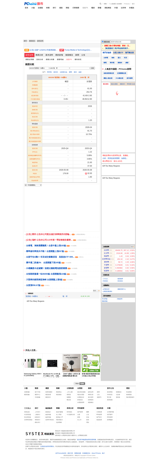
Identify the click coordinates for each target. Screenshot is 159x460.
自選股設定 (80, 397)
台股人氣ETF (118, 53)
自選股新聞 (80, 402)
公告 (83, 55)
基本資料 (49, 55)
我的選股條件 (130, 397)
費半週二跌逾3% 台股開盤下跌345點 (48, 262)
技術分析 (39, 59)
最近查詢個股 (81, 392)
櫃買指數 (27, 394)
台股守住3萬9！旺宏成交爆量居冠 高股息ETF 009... (55, 257)
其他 (87, 417)
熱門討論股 (107, 53)
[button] (100, 364)
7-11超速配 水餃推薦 (115, 4)
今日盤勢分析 (71, 414)
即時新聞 (80, 408)
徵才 (103, 453)
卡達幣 (106, 265)
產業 (78, 417)
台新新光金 (63, 72)
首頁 (26, 7)
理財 (87, 422)
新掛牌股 (110, 392)
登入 (133, 4)
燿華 (70, 72)
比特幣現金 (106, 259)
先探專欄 (59, 422)
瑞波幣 (106, 256)
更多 (94, 290)
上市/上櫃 (69, 392)
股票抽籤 (110, 400)
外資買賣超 (27, 414)
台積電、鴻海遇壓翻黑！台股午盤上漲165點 (51, 245)
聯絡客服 (104, 301)
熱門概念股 (129, 53)
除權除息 (118, 392)
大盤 (33, 7)
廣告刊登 (70, 453)
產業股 (69, 394)
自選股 (40, 7)
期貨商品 (59, 392)
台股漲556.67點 (38, 285)
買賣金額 (27, 412)
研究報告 (69, 412)
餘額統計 (48, 412)
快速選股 (129, 392)
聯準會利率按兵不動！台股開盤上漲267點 (50, 251)
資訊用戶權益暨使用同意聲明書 (86, 439)
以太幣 (106, 253)
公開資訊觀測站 (107, 291)
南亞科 (55, 72)
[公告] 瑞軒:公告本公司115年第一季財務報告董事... (56, 240)
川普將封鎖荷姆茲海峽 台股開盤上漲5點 (49, 279)
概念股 (69, 400)
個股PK (85, 7)
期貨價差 (59, 394)
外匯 (116, 7)
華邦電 (49, 72)
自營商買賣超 (28, 420)
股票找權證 (48, 392)
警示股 (109, 397)
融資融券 (120, 278)
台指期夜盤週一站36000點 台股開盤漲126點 (51, 274)
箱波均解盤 (59, 412)
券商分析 (70, 408)
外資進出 (105, 281)
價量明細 (60, 59)
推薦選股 (129, 394)
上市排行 (37, 412)
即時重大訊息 (131, 84)
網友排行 (37, 422)
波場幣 (106, 268)
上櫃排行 (37, 414)
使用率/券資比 (49, 420)
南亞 (75, 72)
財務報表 (90, 400)
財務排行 (37, 417)
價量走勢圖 (29, 59)
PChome (127, 4)
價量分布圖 (50, 59)
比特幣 (123, 7)
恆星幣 (106, 271)
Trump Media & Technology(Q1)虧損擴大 (79, 50)
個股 (89, 388)
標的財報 (59, 55)
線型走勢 (29, 55)
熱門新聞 (80, 412)
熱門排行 (99, 417)
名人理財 (59, 414)
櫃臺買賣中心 (122, 289)
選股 (61, 7)
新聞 (105, 4)
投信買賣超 (27, 417)
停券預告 (110, 394)
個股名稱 (107, 42)
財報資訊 (80, 400)
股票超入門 (59, 417)
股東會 (118, 397)
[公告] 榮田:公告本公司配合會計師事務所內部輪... (55, 234)
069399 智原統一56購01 (57, 77)
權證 (93, 7)
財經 (87, 420)
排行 (54, 7)
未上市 (79, 420)
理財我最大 (59, 420)
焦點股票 (99, 420)
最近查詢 (105, 84)
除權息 (131, 7)
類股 (67, 7)
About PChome (96, 453)
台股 (78, 414)
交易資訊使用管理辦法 (47, 446)
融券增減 (48, 417)
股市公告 (110, 388)
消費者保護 (77, 453)
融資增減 (48, 414)
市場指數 (37, 397)
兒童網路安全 (86, 453)
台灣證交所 (106, 289)
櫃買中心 (37, 394)
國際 (87, 412)
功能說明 (119, 299)
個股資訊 (32, 41)
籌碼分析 (39, 55)
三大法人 (105, 278)
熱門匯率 (110, 414)
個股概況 (69, 55)
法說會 (118, 394)
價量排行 (122, 84)
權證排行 (48, 397)
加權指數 (27, 392)
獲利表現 (78, 59)
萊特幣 (106, 262)
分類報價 (75, 7)
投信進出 (120, 281)
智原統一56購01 (32, 296)
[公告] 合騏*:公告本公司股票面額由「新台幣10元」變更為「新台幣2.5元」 (44, 50)
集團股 (69, 397)
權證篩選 (48, 394)
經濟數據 (110, 420)
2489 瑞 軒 (84, 77)
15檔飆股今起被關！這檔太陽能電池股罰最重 (51, 268)
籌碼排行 (37, 420)
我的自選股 (114, 84)
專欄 (57, 408)
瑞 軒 (65, 296)
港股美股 (107, 7)
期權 (99, 7)
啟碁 (80, 72)
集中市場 (37, 392)
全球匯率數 (110, 412)
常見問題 (104, 299)
